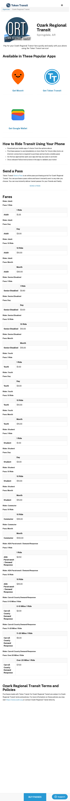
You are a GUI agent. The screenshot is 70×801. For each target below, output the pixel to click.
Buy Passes (35, 797)
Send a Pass (18, 176)
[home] (17, 5)
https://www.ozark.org (14, 700)
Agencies (6, 9)
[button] (62, 5)
